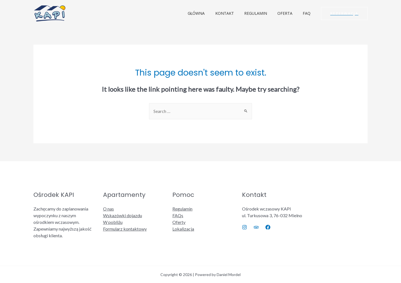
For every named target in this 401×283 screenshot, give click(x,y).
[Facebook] (267, 227)
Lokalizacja (183, 228)
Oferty (178, 222)
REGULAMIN (261, 13)
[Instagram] (244, 227)
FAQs (177, 215)
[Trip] (256, 227)
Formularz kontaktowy (125, 228)
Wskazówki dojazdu (122, 215)
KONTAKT (233, 13)
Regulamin (182, 208)
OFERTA (288, 13)
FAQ (308, 13)
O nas (108, 208)
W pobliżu (113, 222)
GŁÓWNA (207, 13)
